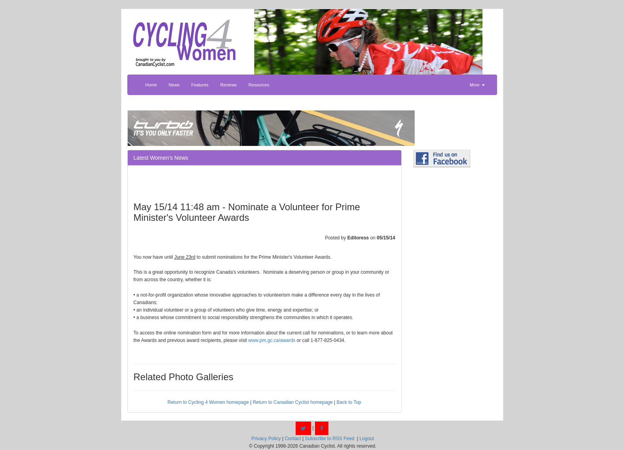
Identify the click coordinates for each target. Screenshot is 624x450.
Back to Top (349, 402)
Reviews (228, 84)
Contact (293, 438)
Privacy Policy (266, 438)
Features (199, 84)
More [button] (476, 84)
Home (151, 84)
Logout (366, 438)
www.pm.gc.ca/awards (271, 340)
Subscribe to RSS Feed (329, 438)
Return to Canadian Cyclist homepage (293, 402)
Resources (258, 84)
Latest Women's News (161, 158)
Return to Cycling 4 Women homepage (208, 402)
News (174, 84)
